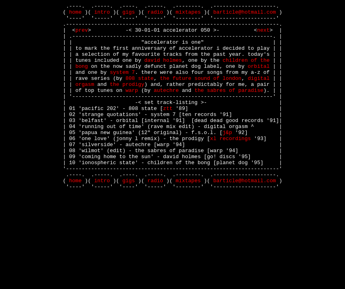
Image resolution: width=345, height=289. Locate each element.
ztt (167, 129)
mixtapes (188, 14)
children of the (246, 71)
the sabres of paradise (228, 108)
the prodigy (127, 100)
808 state (139, 93)
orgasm (85, 100)
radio (155, 14)
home (75, 14)
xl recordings (230, 165)
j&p (227, 158)
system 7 (122, 86)
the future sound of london (200, 93)
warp (131, 108)
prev (82, 35)
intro (102, 14)
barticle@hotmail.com (244, 14)
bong (82, 79)
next (263, 35)
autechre (166, 108)
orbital (259, 79)
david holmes (163, 71)
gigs (128, 14)
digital (259, 93)
